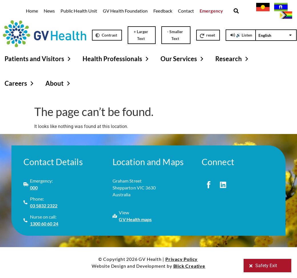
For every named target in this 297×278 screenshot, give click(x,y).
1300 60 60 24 (44, 223)
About (58, 83)
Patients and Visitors (38, 59)
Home (32, 10)
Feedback (162, 10)
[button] (236, 11)
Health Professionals (116, 59)
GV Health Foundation (125, 10)
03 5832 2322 (44, 205)
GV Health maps (135, 219)
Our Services (182, 59)
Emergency (211, 10)
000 (34, 187)
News (49, 10)
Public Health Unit (79, 10)
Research (232, 59)
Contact (186, 10)
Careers (20, 83)
